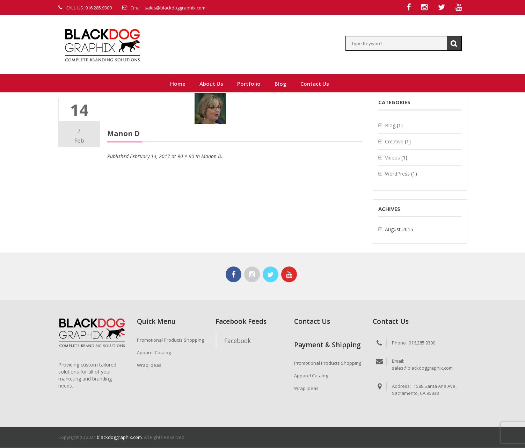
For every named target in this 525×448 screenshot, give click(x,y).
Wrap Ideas (149, 365)
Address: (401, 386)
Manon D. (212, 156)
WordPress (397, 174)
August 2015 (399, 229)
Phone (399, 343)
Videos (392, 158)
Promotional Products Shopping (170, 340)
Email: (398, 361)
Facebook (237, 341)
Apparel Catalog (154, 353)
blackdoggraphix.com (119, 437)
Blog (390, 125)
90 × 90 (185, 156)
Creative (394, 141)
